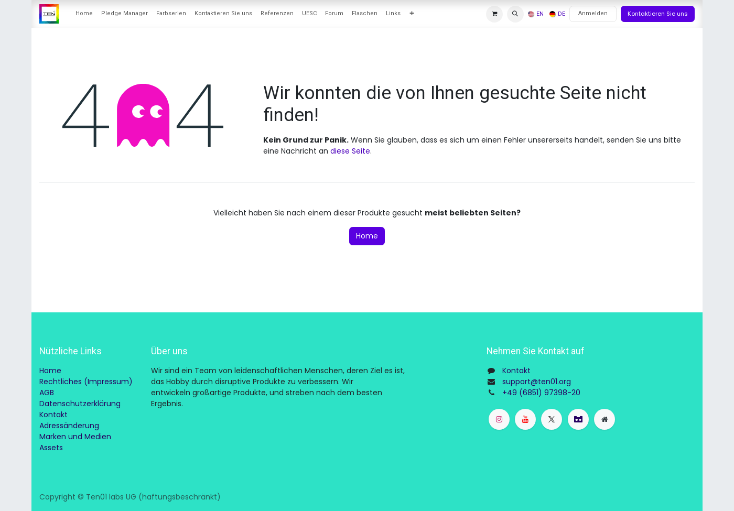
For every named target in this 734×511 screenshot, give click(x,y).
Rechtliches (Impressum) (86, 381)
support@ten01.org (536, 381)
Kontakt (53, 414)
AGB (46, 392)
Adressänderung (69, 425)
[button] (515, 14)
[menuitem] (84, 14)
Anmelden (593, 13)
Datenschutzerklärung (80, 403)
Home (367, 236)
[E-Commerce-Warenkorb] (494, 14)
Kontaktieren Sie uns (658, 13)
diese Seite (350, 151)
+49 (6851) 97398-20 (541, 392)
